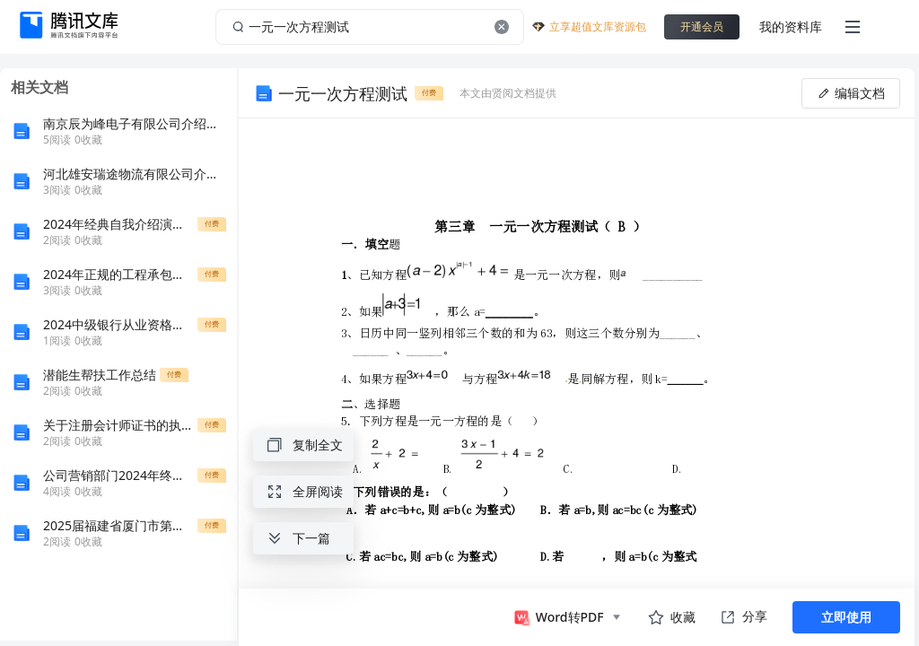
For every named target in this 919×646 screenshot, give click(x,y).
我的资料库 (790, 26)
